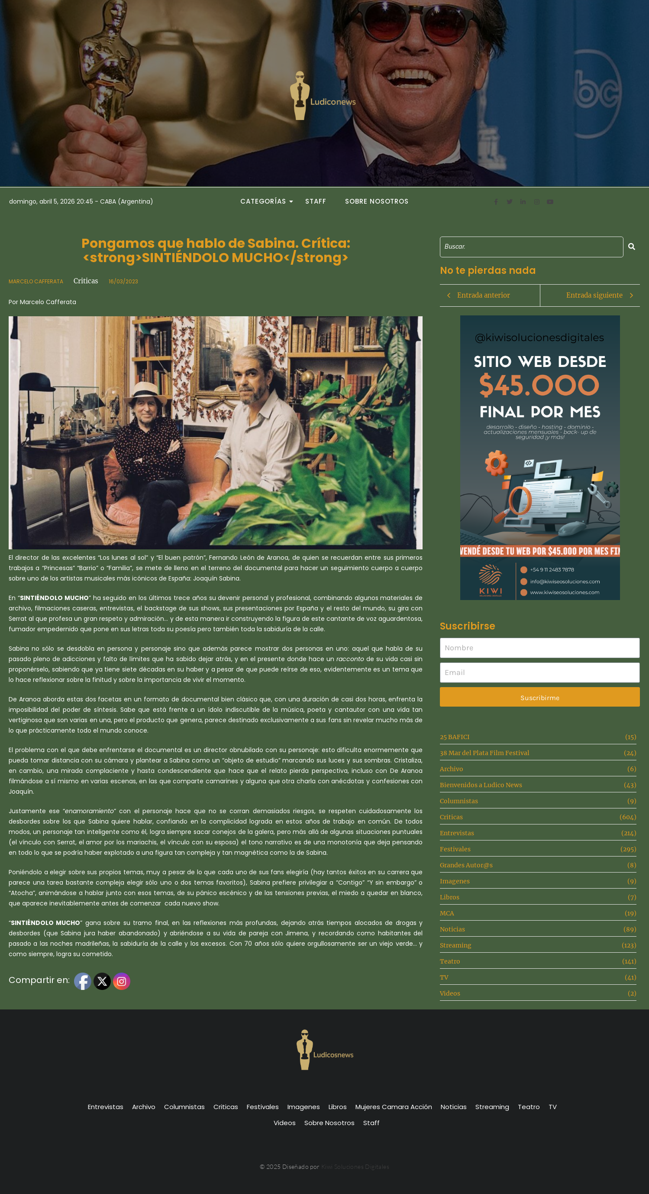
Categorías (265, 201)
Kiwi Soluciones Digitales (355, 1166)
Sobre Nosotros (377, 201)
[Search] (531, 247)
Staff (315, 201)
